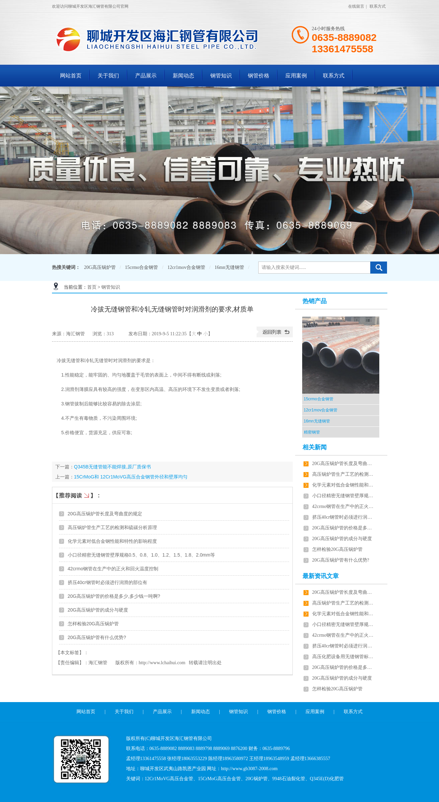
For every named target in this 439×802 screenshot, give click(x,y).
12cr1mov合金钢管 (186, 267)
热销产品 (315, 301)
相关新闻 (315, 447)
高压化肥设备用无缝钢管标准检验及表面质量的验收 (344, 656)
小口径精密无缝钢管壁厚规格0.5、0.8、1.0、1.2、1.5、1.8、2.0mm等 (141, 555)
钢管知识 (221, 75)
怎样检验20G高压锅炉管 (93, 623)
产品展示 (146, 75)
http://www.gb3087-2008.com (249, 768)
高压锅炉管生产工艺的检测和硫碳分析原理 (112, 527)
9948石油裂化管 (288, 778)
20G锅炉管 (256, 778)
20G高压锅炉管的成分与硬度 (98, 610)
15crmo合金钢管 (141, 267)
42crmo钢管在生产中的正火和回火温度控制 (113, 568)
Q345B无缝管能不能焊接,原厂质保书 (112, 466)
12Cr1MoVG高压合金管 (169, 778)
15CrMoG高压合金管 (219, 778)
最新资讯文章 (321, 576)
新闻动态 (183, 75)
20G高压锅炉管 (100, 267)
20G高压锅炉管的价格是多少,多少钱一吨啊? (114, 596)
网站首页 (70, 75)
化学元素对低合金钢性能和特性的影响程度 (112, 541)
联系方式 (378, 6)
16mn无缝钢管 (229, 267)
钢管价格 (258, 75)
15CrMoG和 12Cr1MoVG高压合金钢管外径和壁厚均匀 (130, 476)
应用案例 (296, 75)
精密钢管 (312, 432)
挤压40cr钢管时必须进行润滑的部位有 (107, 582)
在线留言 (356, 6)
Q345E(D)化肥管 (327, 778)
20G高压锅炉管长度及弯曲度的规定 (105, 513)
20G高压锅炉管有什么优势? (97, 637)
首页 (92, 287)
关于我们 (108, 75)
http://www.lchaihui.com (162, 662)
